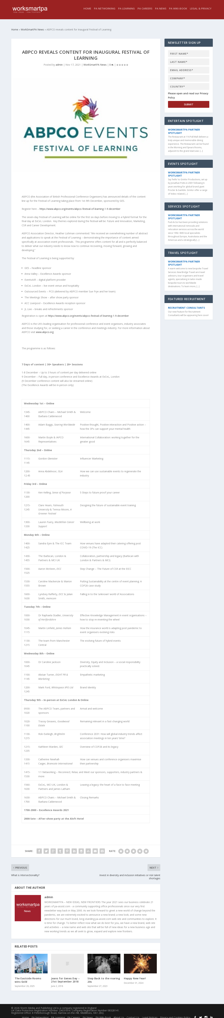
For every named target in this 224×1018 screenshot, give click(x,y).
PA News (160, 11)
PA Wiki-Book (178, 11)
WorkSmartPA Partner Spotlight (184, 128)
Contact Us (133, 1014)
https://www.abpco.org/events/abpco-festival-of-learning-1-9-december (80, 205)
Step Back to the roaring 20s (104, 977)
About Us (119, 1014)
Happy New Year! (135, 975)
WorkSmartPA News (95, 61)
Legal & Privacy (200, 11)
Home (87, 11)
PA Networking (104, 11)
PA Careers (145, 11)
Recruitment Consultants (186, 304)
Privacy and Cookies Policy (175, 1014)
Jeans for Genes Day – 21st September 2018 (65, 977)
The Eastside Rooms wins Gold (28, 977)
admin (59, 61)
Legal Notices (150, 1014)
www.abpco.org (45, 329)
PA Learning (126, 11)
